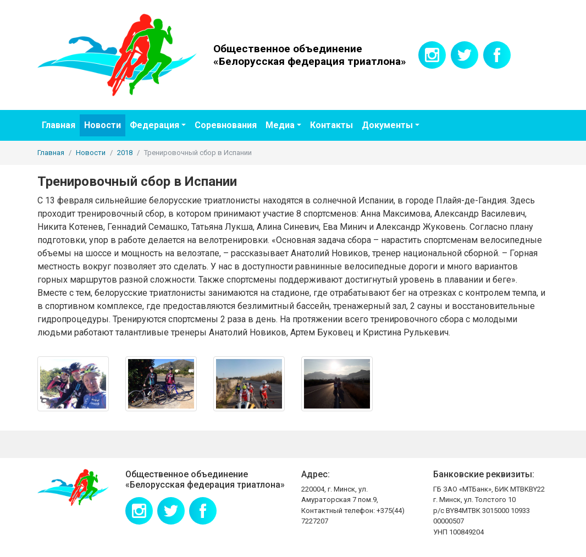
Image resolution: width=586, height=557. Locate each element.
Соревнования (226, 125)
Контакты (331, 125)
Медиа (280, 125)
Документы (387, 125)
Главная (58, 125)
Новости (102, 125)
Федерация (154, 125)
